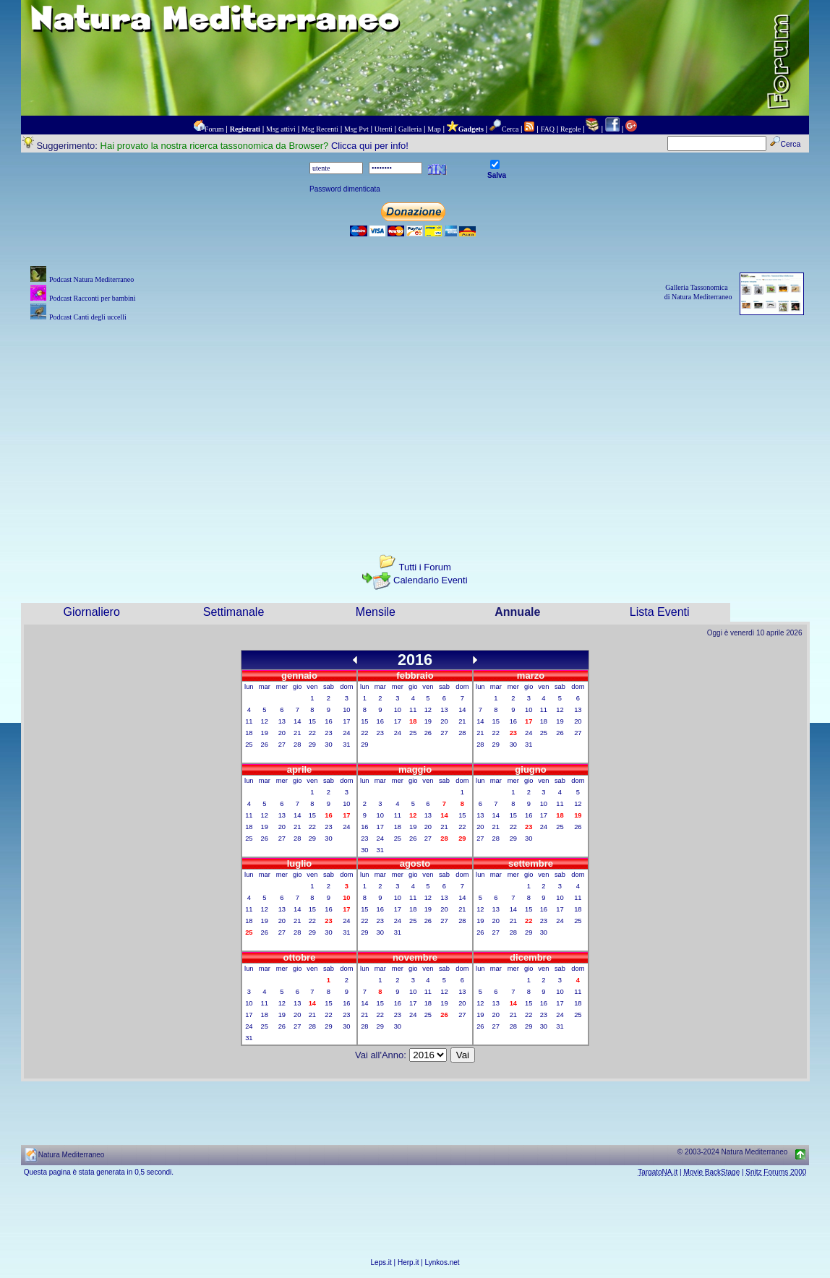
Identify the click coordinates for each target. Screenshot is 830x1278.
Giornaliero (92, 612)
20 (282, 733)
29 (312, 744)
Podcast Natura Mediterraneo (91, 279)
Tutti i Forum (424, 567)
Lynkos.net (442, 1262)
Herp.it (408, 1262)
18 (248, 733)
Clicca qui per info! (369, 145)
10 (346, 709)
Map (433, 129)
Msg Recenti (319, 129)
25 (248, 744)
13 (282, 721)
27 (282, 744)
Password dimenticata (344, 189)
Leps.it (380, 1262)
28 (297, 744)
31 (346, 744)
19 (264, 733)
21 (297, 733)
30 (328, 744)
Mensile (375, 612)
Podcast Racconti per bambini (92, 298)
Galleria (410, 129)
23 (328, 733)
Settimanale (234, 612)
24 (346, 733)
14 (297, 721)
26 (264, 744)
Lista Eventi (660, 612)
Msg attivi (281, 129)
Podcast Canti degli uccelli (88, 317)
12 (264, 721)
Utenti (384, 129)
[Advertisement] (415, 426)
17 (346, 721)
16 (328, 721)
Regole (570, 129)
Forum (214, 129)
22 (312, 733)
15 (312, 721)
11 (248, 721)
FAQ (548, 129)
